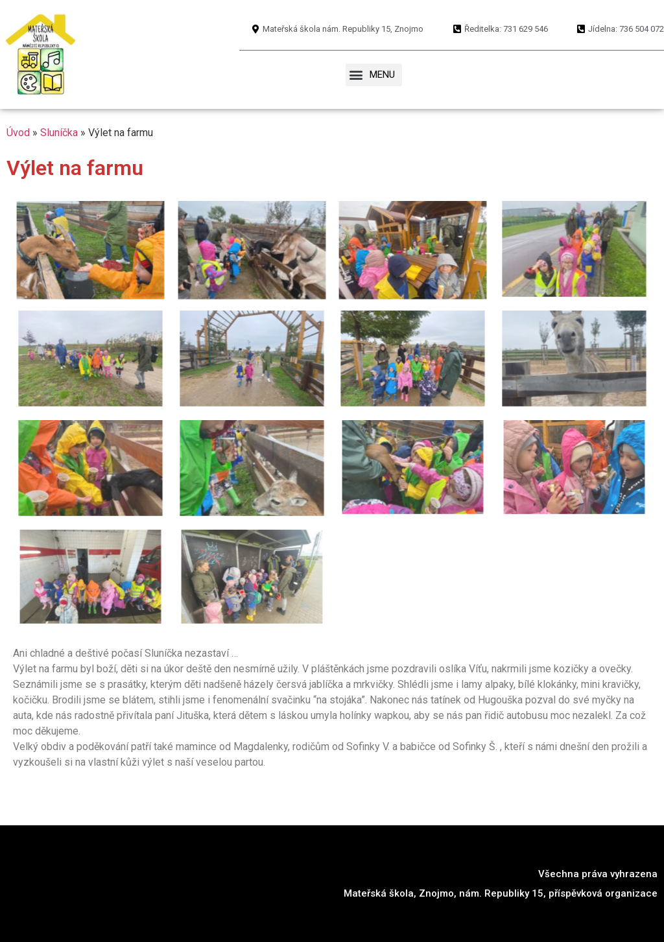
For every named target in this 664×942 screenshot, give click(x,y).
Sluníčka (59, 132)
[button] (374, 75)
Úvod (18, 132)
